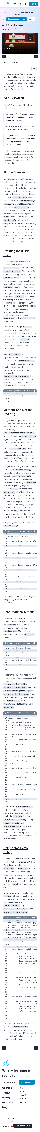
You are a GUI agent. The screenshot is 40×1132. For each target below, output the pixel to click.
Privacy (28, 1095)
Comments (15, 62)
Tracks (6, 1092)
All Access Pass (27, 1082)
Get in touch (9, 1082)
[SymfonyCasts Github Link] (4, 1118)
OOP (8, 12)
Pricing (6, 1097)
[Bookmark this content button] (3, 19)
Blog (4, 1107)
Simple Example (14, 172)
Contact (23, 1102)
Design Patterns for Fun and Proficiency (23, 14)
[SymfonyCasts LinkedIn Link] (20, 1118)
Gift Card (7, 1102)
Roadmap (23, 1098)
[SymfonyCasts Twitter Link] (10, 1118)
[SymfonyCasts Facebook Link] (15, 1118)
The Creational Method (19, 612)
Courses (7, 1087)
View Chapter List (23, 1126)
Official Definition (15, 98)
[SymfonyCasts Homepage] (9, 3)
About (22, 1091)
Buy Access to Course (16, 19)
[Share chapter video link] (15, 29)
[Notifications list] (20, 3)
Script (5, 62)
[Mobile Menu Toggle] (3, 3)
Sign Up (33, 4)
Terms (22, 1095)
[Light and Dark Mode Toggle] (25, 3)
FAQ (21, 1088)
